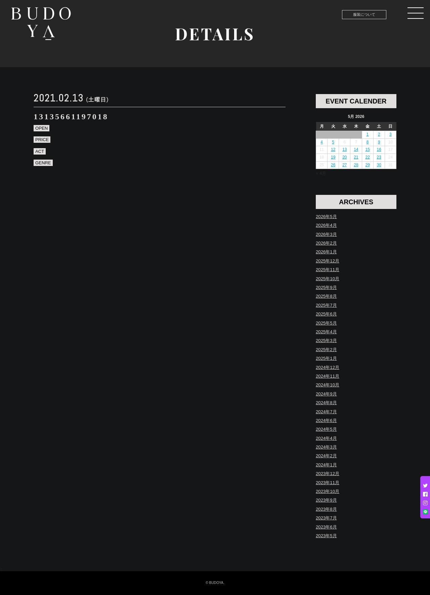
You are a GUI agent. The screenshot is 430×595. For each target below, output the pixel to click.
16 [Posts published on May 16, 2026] (379, 149)
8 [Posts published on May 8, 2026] (368, 142)
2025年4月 (326, 331)
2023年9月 (326, 500)
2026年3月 (326, 234)
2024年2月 (326, 455)
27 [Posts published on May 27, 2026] (344, 165)
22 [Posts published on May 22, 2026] (367, 157)
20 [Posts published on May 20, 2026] (344, 157)
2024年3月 (326, 447)
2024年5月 (326, 429)
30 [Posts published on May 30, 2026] (379, 165)
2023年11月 (327, 482)
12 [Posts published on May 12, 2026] (333, 149)
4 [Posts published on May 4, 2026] (321, 142)
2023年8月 (326, 509)
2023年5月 (326, 535)
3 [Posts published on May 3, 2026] (390, 134)
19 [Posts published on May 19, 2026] (333, 157)
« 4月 (321, 173)
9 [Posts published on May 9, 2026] (379, 142)
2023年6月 (326, 526)
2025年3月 (326, 340)
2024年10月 (327, 384)
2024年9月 (326, 393)
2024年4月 (326, 438)
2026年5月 (326, 216)
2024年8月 (326, 402)
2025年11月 (327, 269)
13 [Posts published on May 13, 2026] (344, 149)
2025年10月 (327, 278)
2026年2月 (326, 243)
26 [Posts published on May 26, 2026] (333, 165)
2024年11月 (327, 376)
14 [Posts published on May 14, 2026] (356, 149)
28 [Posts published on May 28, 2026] (356, 165)
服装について (364, 14)
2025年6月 (326, 313)
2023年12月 (327, 473)
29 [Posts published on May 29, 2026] (367, 165)
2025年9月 (326, 287)
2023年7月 (326, 517)
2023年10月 (327, 491)
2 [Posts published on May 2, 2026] (379, 134)
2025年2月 (326, 349)
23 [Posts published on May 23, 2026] (379, 157)
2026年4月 (326, 225)
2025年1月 (326, 358)
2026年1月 (326, 251)
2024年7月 (326, 411)
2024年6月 (326, 420)
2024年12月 (327, 367)
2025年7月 (326, 305)
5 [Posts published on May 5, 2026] (333, 142)
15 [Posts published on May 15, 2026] (367, 149)
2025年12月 (327, 260)
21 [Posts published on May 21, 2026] (356, 157)
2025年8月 (326, 296)
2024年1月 (326, 464)
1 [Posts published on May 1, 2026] (368, 134)
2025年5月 (326, 323)
